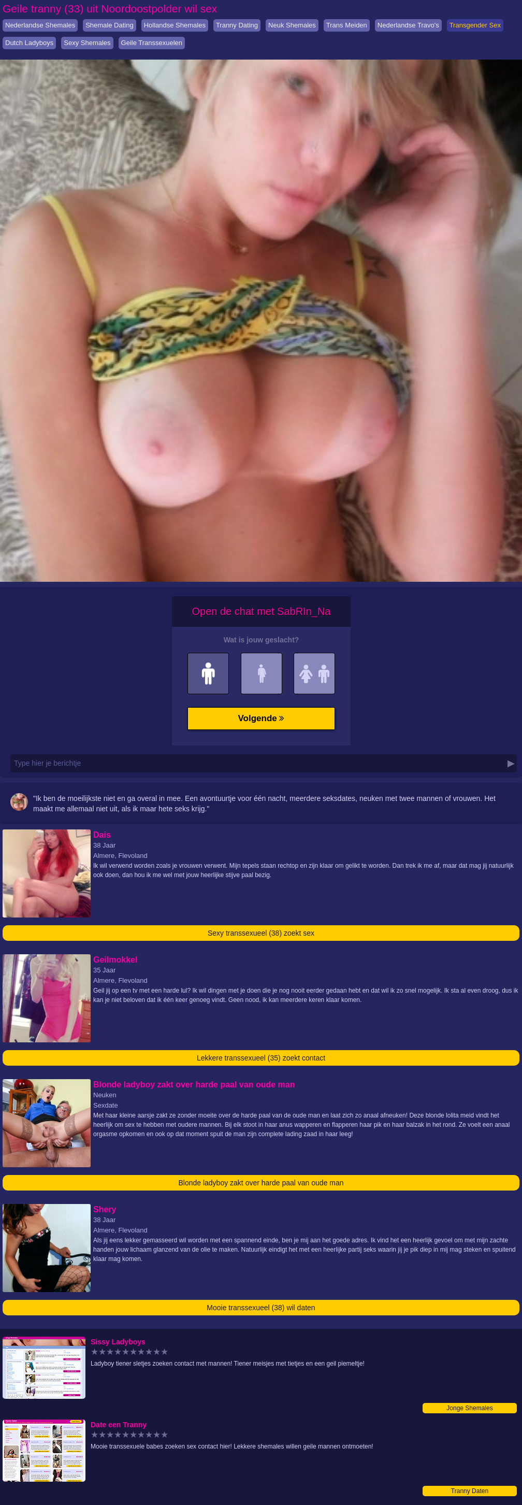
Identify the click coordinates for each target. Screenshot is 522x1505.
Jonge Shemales (469, 1408)
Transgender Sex (475, 25)
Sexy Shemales (87, 43)
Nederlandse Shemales (40, 25)
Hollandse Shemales (175, 25)
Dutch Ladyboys (29, 43)
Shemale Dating (109, 25)
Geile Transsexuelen (152, 43)
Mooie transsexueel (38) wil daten (261, 1307)
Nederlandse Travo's (408, 25)
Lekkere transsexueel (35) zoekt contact (261, 1058)
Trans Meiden (346, 25)
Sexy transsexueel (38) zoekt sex (261, 933)
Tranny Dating (237, 25)
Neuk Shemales (292, 25)
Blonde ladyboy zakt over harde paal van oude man (260, 1183)
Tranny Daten (469, 1491)
